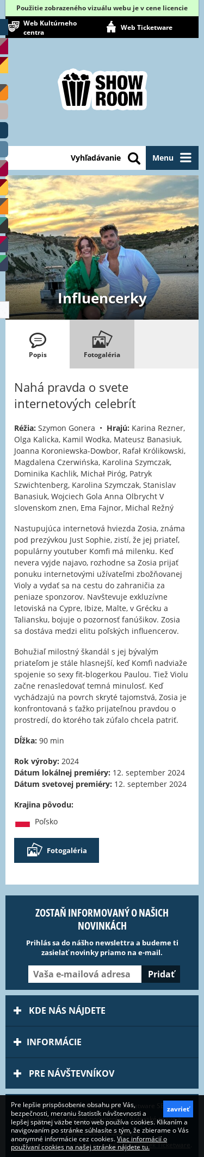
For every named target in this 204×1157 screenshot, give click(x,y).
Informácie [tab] (48, 1042)
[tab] (37, 344)
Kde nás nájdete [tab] (60, 1010)
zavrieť (178, 1109)
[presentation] (37, 344)
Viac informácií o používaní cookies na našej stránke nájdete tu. (89, 1143)
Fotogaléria (56, 850)
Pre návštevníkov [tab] (64, 1073)
